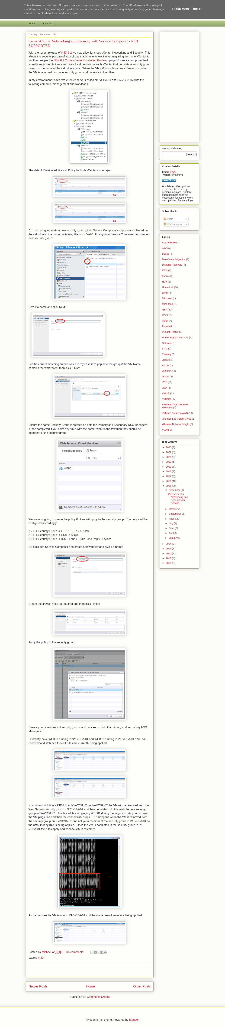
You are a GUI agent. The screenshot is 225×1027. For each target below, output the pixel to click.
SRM (165, 348)
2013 (169, 548)
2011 (169, 558)
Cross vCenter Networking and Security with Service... (178, 498)
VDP (164, 382)
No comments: (75, 952)
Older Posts (142, 986)
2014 (169, 543)
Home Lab (167, 287)
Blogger (134, 1019)
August (173, 518)
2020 (169, 461)
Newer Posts (38, 986)
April (171, 533)
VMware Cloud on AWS (175, 413)
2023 (169, 447)
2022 (169, 452)
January (173, 537)
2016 (169, 481)
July (171, 523)
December (175, 490)
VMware (166, 398)
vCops (165, 376)
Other (165, 320)
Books (165, 253)
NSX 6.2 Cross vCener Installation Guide (79, 60)
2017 (169, 476)
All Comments (173, 224)
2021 (169, 457)
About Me (47, 23)
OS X (165, 315)
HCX (164, 281)
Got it (197, 9)
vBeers (166, 359)
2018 (169, 471)
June (172, 528)
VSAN (165, 429)
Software (167, 343)
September (175, 513)
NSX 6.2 (66, 52)
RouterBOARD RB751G (175, 337)
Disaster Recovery (172, 264)
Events (166, 276)
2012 (169, 553)
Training (166, 354)
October (173, 509)
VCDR (165, 365)
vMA (164, 387)
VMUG (165, 393)
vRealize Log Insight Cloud (176, 418)
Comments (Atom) (98, 996)
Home (32, 23)
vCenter (166, 371)
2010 (169, 563)
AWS (165, 248)
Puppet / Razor (170, 332)
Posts (168, 219)
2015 (169, 485)
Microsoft (167, 298)
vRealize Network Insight (175, 424)
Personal (167, 326)
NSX (41, 957)
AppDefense (169, 242)
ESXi (165, 270)
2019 (169, 466)
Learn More (180, 9)
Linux (165, 292)
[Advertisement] (90, 969)
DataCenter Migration (173, 259)
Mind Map (167, 304)
